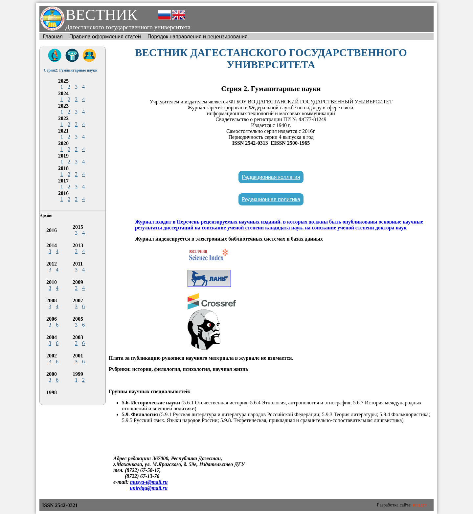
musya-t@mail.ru (149, 482)
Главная (53, 36)
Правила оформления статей (105, 36)
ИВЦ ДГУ (420, 505)
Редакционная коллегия (271, 177)
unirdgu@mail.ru (149, 488)
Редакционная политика (271, 199)
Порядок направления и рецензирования (197, 36)
